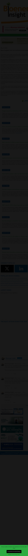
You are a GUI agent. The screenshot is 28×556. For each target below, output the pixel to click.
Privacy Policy (17, 554)
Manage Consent (11, 554)
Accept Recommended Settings (14, 551)
